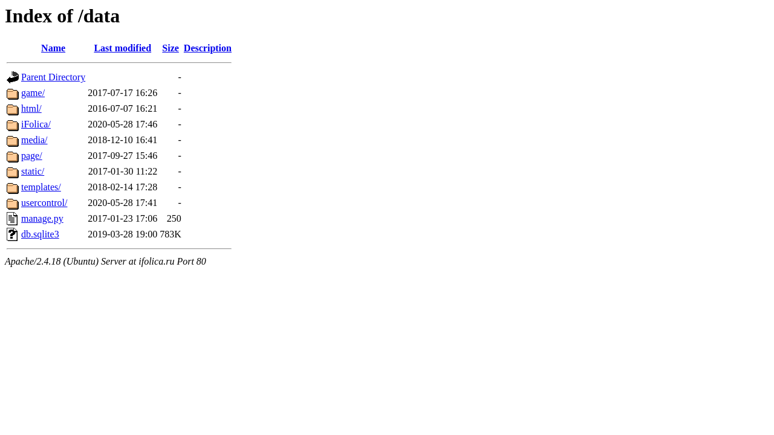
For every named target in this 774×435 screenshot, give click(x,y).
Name (53, 48)
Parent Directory (53, 77)
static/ (32, 171)
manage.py (42, 218)
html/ (31, 108)
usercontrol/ (44, 203)
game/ (33, 93)
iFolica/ (36, 124)
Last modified (122, 48)
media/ (34, 140)
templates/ (41, 187)
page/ (31, 155)
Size (170, 48)
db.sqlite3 (40, 234)
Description (208, 48)
